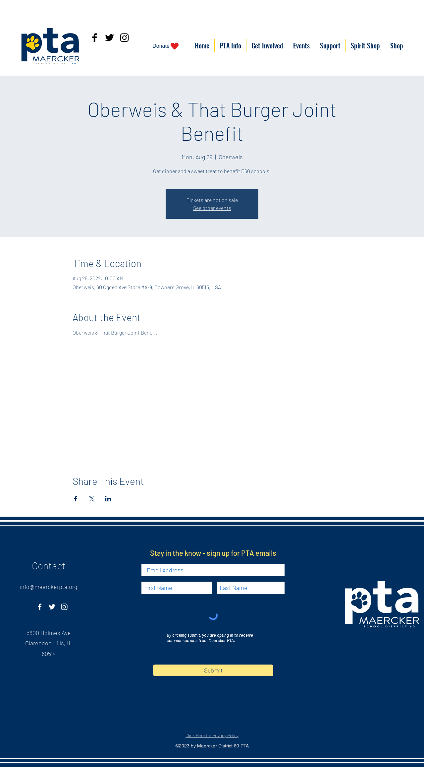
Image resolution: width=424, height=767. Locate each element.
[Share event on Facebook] (76, 498)
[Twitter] (109, 37)
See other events (212, 208)
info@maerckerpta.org (48, 586)
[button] (230, 45)
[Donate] (166, 46)
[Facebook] (94, 37)
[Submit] (213, 670)
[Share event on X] (92, 498)
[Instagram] (124, 37)
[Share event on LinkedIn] (108, 498)
